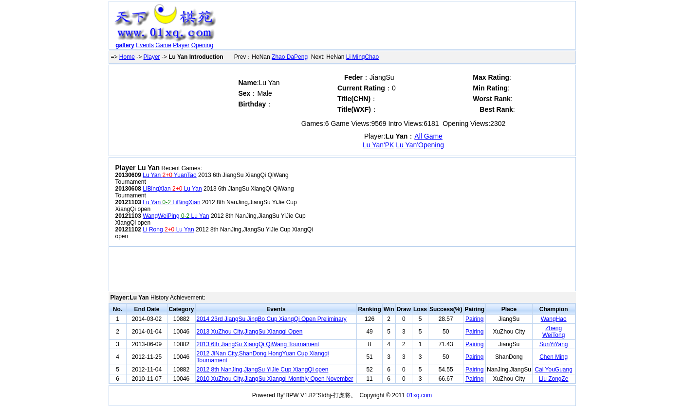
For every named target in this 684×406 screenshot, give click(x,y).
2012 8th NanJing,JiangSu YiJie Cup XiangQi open (263, 369)
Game (163, 45)
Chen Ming (553, 356)
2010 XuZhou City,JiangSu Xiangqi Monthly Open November (275, 378)
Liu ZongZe (554, 378)
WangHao (554, 319)
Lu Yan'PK (378, 145)
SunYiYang (553, 344)
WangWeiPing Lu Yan (176, 215)
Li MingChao (362, 56)
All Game (428, 136)
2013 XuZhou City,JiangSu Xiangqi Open (250, 331)
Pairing (474, 319)
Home (127, 56)
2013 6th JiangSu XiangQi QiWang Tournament (258, 344)
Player (181, 45)
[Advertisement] (397, 27)
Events (145, 45)
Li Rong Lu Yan (168, 229)
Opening (202, 45)
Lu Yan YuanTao (169, 175)
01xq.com (419, 395)
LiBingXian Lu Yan (172, 188)
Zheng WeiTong (553, 331)
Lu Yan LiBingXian (171, 202)
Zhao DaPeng (290, 56)
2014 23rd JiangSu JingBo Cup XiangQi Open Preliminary (272, 319)
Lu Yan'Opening (420, 145)
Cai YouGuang (553, 369)
